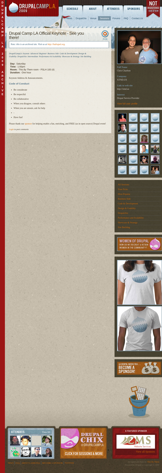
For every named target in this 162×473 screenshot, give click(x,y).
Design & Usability (127, 208)
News (69, 18)
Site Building (124, 227)
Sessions (104, 18)
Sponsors (134, 8)
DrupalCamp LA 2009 (33, 8)
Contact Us (137, 18)
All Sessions (123, 184)
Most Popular (124, 194)
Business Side (124, 199)
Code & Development (128, 203)
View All (46, 432)
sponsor (28, 123)
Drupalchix (81, 18)
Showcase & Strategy (128, 222)
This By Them (153, 462)
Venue (93, 18)
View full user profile (127, 103)
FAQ (126, 18)
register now (153, 9)
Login (11, 129)
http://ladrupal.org (56, 44)
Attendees (113, 8)
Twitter (69, 463)
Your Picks (123, 189)
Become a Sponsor (139, 368)
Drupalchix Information (83, 442)
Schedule (72, 8)
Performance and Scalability (131, 218)
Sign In (105, 36)
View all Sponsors (145, 451)
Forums (116, 18)
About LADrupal (31, 463)
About (93, 8)
